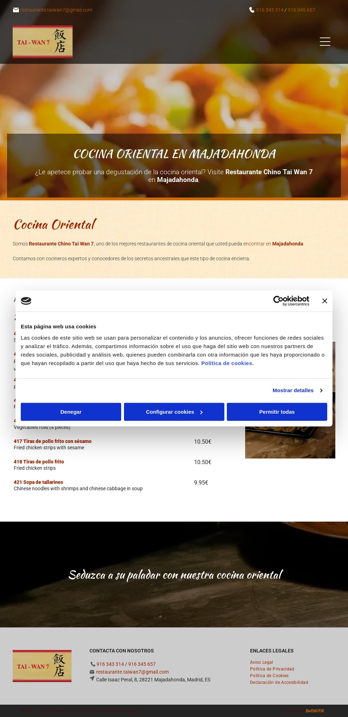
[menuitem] (264, 661)
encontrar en (273, 244)
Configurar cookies (174, 412)
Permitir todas (277, 412)
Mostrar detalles (293, 391)
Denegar (70, 412)
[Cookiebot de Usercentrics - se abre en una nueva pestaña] (278, 301)
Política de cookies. (227, 363)
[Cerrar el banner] (324, 301)
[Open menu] (325, 41)
